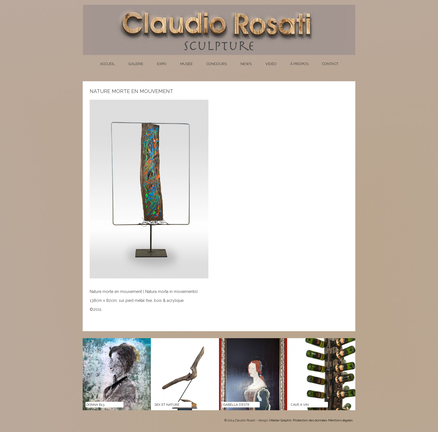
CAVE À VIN (300, 405)
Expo (161, 64)
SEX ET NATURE (166, 405)
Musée (186, 64)
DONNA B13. (95, 405)
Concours (216, 64)
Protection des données (310, 420)
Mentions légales (340, 420)
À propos (299, 64)
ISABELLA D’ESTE (236, 405)
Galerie (135, 64)
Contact (330, 64)
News (246, 64)
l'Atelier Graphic (280, 420)
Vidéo (271, 64)
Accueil (107, 64)
